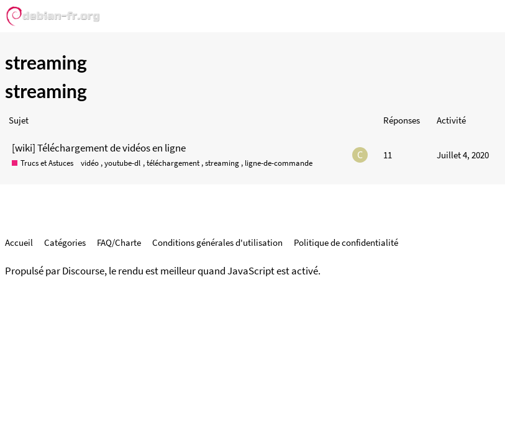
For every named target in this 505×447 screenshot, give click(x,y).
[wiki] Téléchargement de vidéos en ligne (99, 148)
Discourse (83, 271)
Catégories (65, 242)
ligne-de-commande (278, 163)
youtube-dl (122, 163)
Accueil (19, 242)
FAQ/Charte (119, 242)
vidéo (90, 163)
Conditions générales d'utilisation (217, 242)
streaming (222, 163)
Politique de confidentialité (346, 242)
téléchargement (173, 163)
